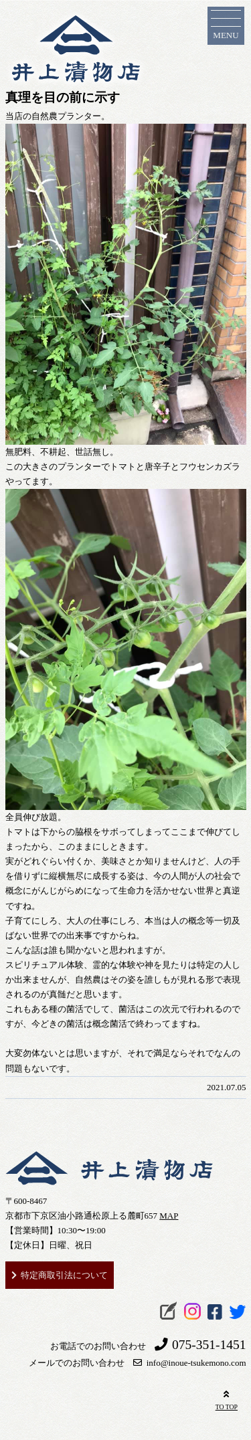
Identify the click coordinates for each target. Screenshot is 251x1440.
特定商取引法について (64, 1275)
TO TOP (227, 1399)
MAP (168, 1216)
